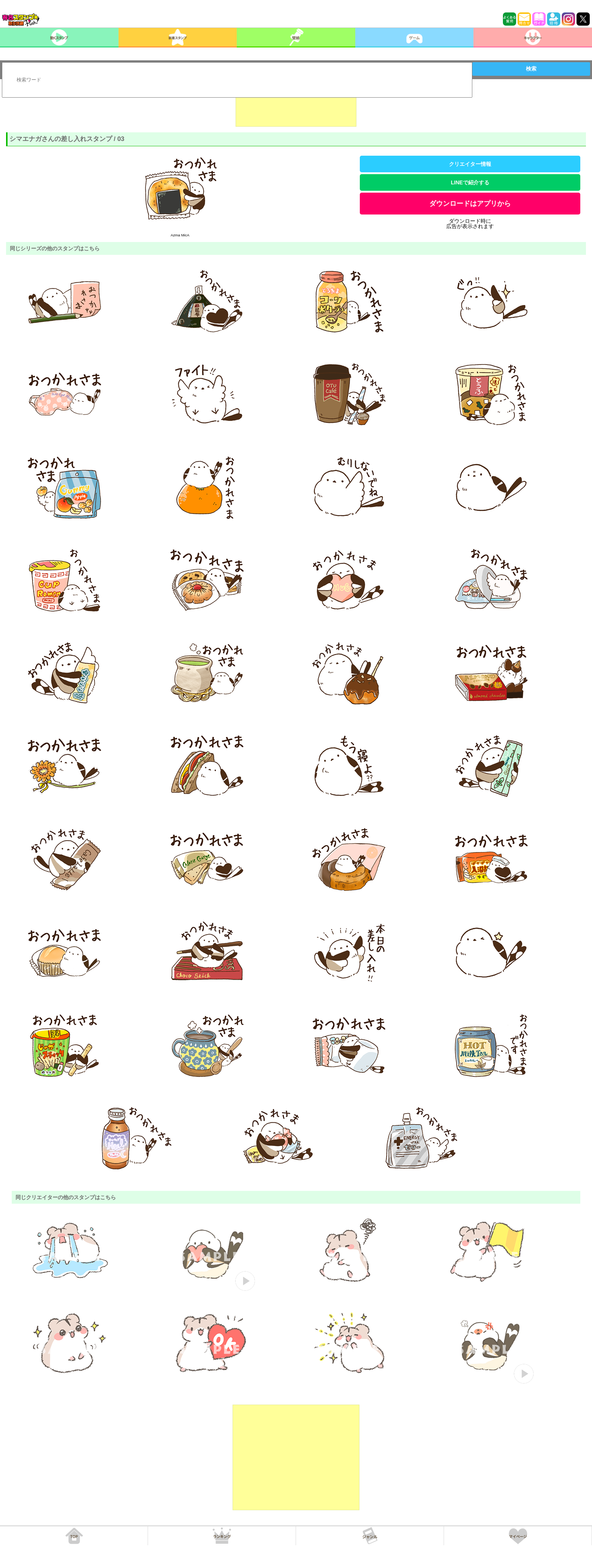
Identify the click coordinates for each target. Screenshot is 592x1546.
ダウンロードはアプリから (470, 203)
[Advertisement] (296, 108)
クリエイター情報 (470, 164)
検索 (531, 69)
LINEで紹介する (470, 182)
